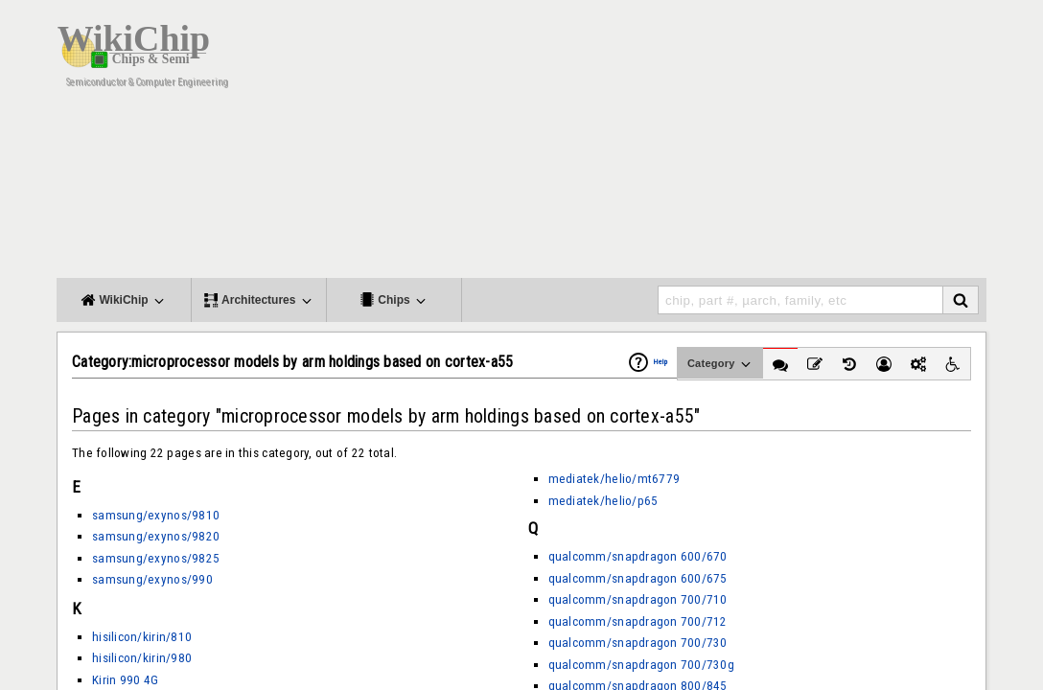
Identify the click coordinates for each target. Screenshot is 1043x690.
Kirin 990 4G (125, 680)
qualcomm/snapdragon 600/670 (638, 556)
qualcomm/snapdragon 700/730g (641, 664)
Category (720, 364)
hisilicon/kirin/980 (142, 658)
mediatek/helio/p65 (603, 501)
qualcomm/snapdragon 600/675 (638, 578)
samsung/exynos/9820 (156, 536)
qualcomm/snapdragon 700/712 (638, 621)
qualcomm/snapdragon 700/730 (638, 642)
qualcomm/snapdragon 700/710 (638, 599)
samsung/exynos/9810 (156, 515)
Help (660, 361)
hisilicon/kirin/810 (142, 637)
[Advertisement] (636, 144)
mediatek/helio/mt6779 (614, 479)
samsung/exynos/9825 (156, 558)
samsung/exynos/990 (152, 579)
